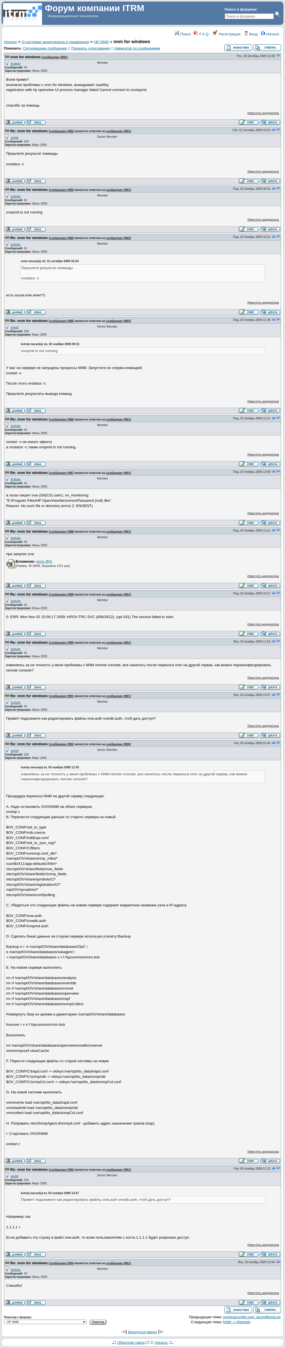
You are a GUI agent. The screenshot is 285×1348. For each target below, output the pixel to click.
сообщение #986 (62, 419)
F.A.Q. (202, 34)
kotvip (16, 64)
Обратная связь (130, 1342)
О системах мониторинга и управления (55, 42)
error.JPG (44, 561)
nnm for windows (26, 57)
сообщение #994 (62, 1263)
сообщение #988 (62, 531)
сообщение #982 (62, 131)
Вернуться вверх (142, 1332)
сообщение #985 (62, 321)
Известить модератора (263, 113)
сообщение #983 (62, 189)
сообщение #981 (55, 57)
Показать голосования (90, 48)
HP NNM (101, 42)
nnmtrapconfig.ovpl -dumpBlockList (252, 1317)
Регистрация (226, 34)
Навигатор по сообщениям (137, 48)
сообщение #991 (62, 696)
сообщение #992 (62, 744)
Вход (251, 34)
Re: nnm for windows (29, 131)
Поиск (183, 34)
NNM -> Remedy (237, 1322)
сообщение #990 (62, 642)
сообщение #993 (62, 1169)
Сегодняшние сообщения (45, 48)
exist (14, 138)
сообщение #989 (62, 594)
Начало (270, 34)
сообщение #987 (62, 472)
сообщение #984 (62, 238)
